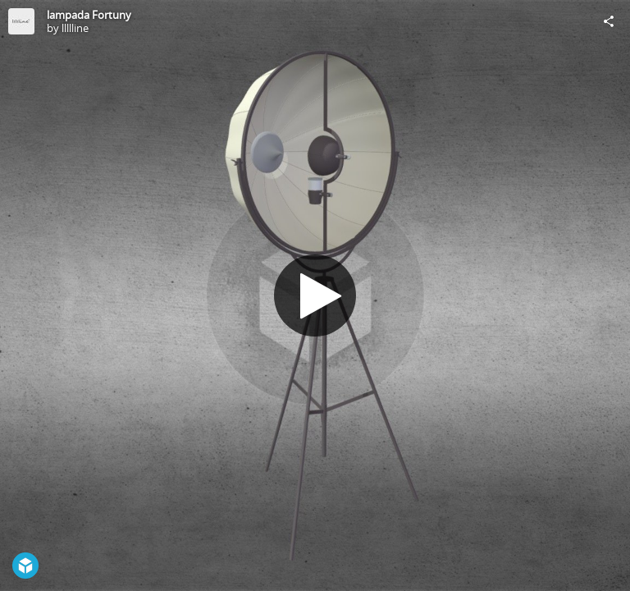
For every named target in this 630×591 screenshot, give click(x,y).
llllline (75, 28)
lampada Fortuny (89, 14)
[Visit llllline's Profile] (21, 21)
